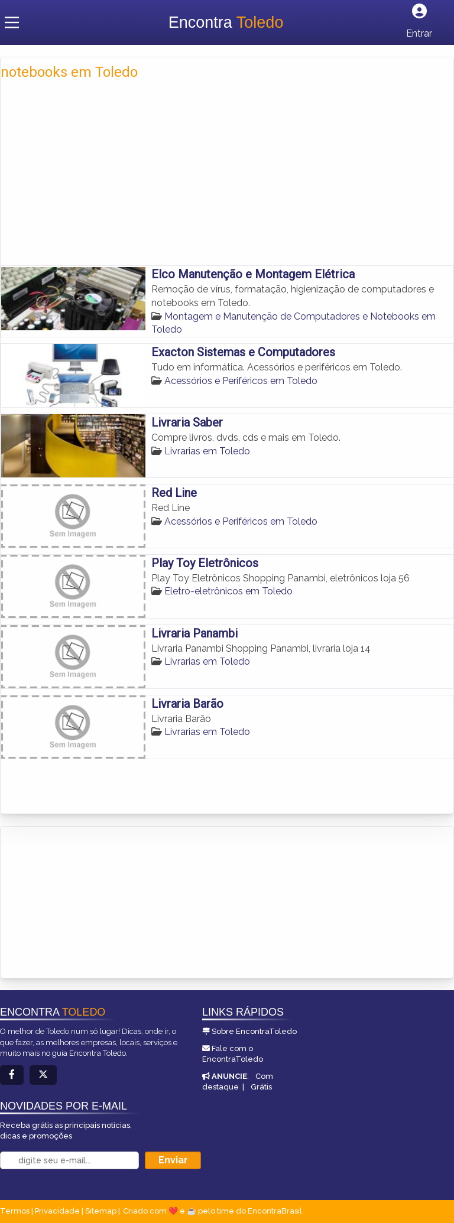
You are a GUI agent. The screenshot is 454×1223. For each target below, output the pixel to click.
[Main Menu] (12, 22)
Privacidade (57, 1210)
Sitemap (100, 1210)
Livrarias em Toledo (207, 451)
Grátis (261, 1086)
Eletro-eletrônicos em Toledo (228, 591)
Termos (15, 1210)
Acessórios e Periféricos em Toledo (240, 380)
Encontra (226, 22)
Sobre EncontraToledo (254, 1031)
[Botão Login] (419, 22)
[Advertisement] (227, 170)
